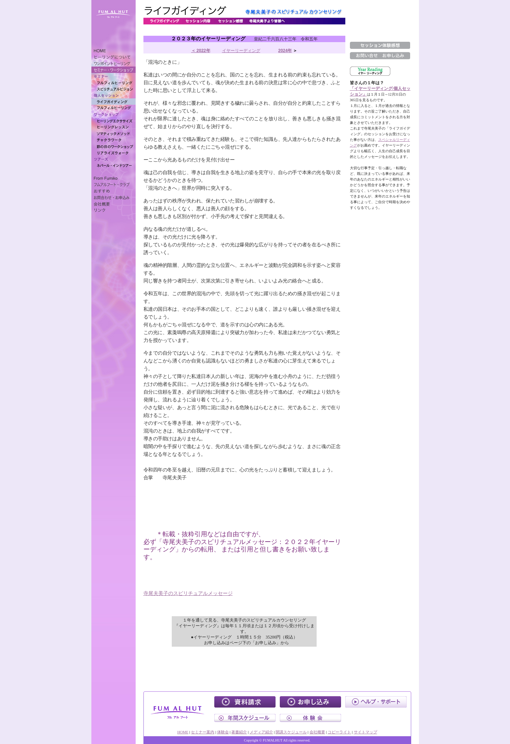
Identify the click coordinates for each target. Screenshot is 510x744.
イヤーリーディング (241, 50)
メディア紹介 (261, 732)
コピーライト (339, 732)
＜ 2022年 (200, 50)
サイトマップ (365, 732)
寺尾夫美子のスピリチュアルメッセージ (188, 593)
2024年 (285, 50)
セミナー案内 (202, 732)
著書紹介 (239, 732)
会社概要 (317, 732)
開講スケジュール (291, 732)
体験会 (223, 732)
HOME (182, 732)
